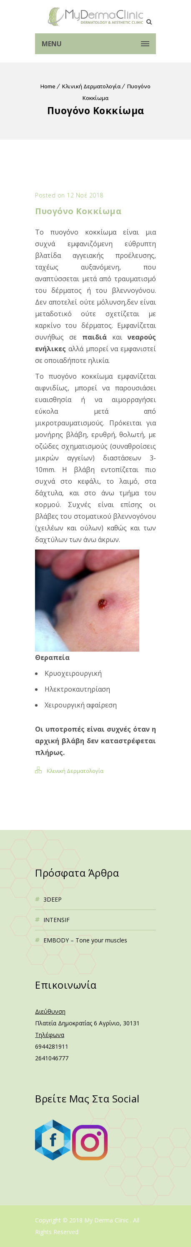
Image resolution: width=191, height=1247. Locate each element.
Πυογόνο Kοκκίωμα (78, 211)
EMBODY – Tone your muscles (85, 940)
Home (47, 86)
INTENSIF (56, 920)
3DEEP (52, 899)
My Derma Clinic (107, 1220)
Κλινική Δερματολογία (91, 86)
